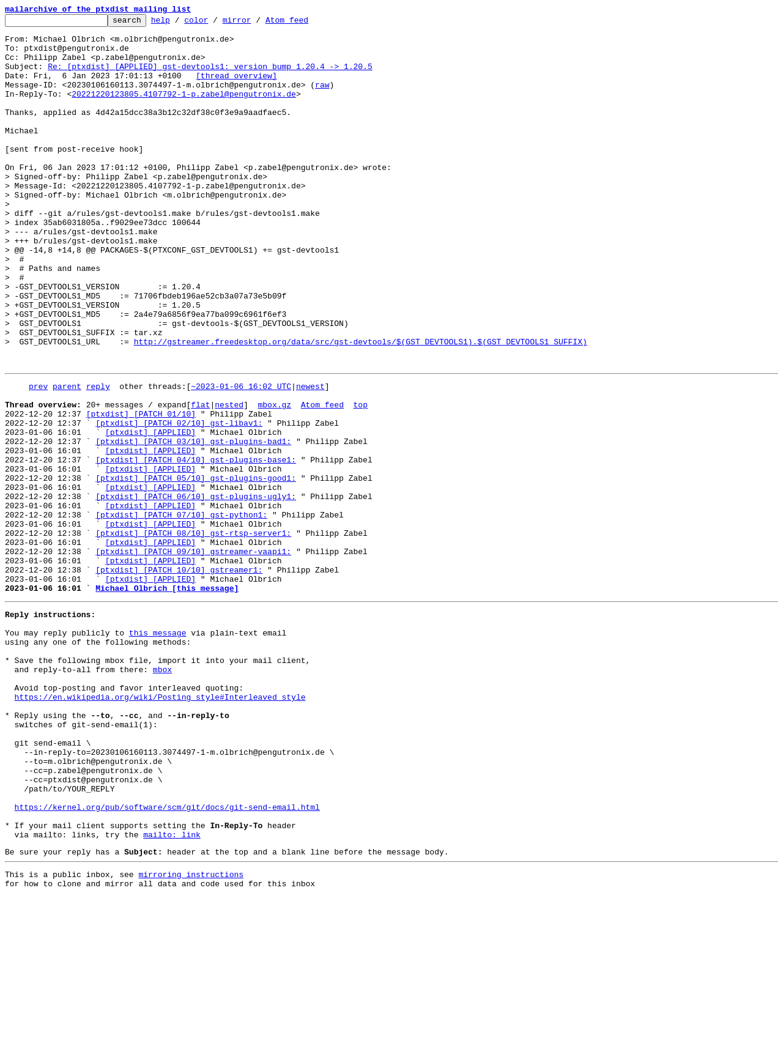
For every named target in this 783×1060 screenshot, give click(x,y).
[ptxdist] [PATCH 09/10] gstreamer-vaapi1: (193, 655)
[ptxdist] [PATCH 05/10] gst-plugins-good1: (195, 567)
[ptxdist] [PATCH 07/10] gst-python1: (181, 611)
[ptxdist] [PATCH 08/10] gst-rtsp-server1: (193, 633)
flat (200, 479)
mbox (162, 793)
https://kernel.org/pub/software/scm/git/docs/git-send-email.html (167, 959)
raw (322, 99)
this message (158, 749)
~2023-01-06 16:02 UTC (241, 457)
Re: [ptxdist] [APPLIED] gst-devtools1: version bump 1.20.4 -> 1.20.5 (210, 77)
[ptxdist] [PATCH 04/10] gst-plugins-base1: (195, 545)
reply (98, 457)
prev (38, 457)
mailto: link (172, 992)
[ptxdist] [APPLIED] (150, 512)
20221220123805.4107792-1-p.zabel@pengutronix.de (184, 110)
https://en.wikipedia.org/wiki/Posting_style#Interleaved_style (160, 826)
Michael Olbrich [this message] (167, 699)
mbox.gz (274, 479)
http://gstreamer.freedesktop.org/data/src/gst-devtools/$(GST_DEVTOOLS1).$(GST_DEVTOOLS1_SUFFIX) (360, 407)
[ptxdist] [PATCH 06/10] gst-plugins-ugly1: (195, 589)
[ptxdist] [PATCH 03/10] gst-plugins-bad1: (193, 523)
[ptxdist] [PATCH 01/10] (141, 490)
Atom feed (305, 23)
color (215, 23)
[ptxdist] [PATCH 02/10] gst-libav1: (178, 501)
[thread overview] (236, 88)
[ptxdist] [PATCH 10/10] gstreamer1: (178, 677)
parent (67, 457)
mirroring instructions (190, 1035)
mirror (256, 23)
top (360, 479)
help (179, 23)
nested (229, 479)
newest (310, 457)
